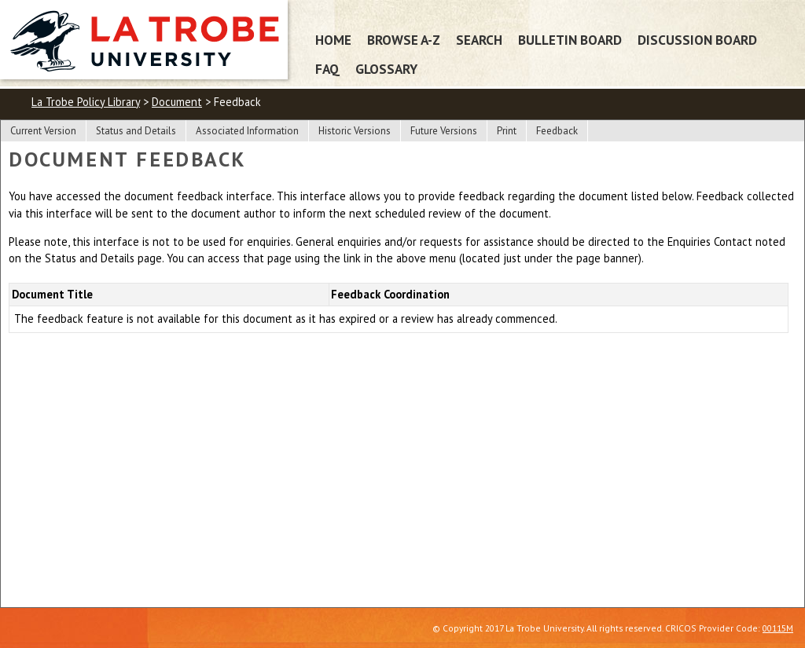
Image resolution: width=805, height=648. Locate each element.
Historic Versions (354, 130)
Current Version (43, 130)
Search (479, 40)
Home (333, 40)
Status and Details (136, 130)
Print (506, 130)
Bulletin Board (570, 40)
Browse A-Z (403, 40)
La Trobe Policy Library (85, 101)
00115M (778, 628)
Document (177, 101)
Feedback (557, 130)
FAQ (327, 69)
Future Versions (443, 130)
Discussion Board (697, 40)
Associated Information (247, 130)
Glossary (386, 69)
